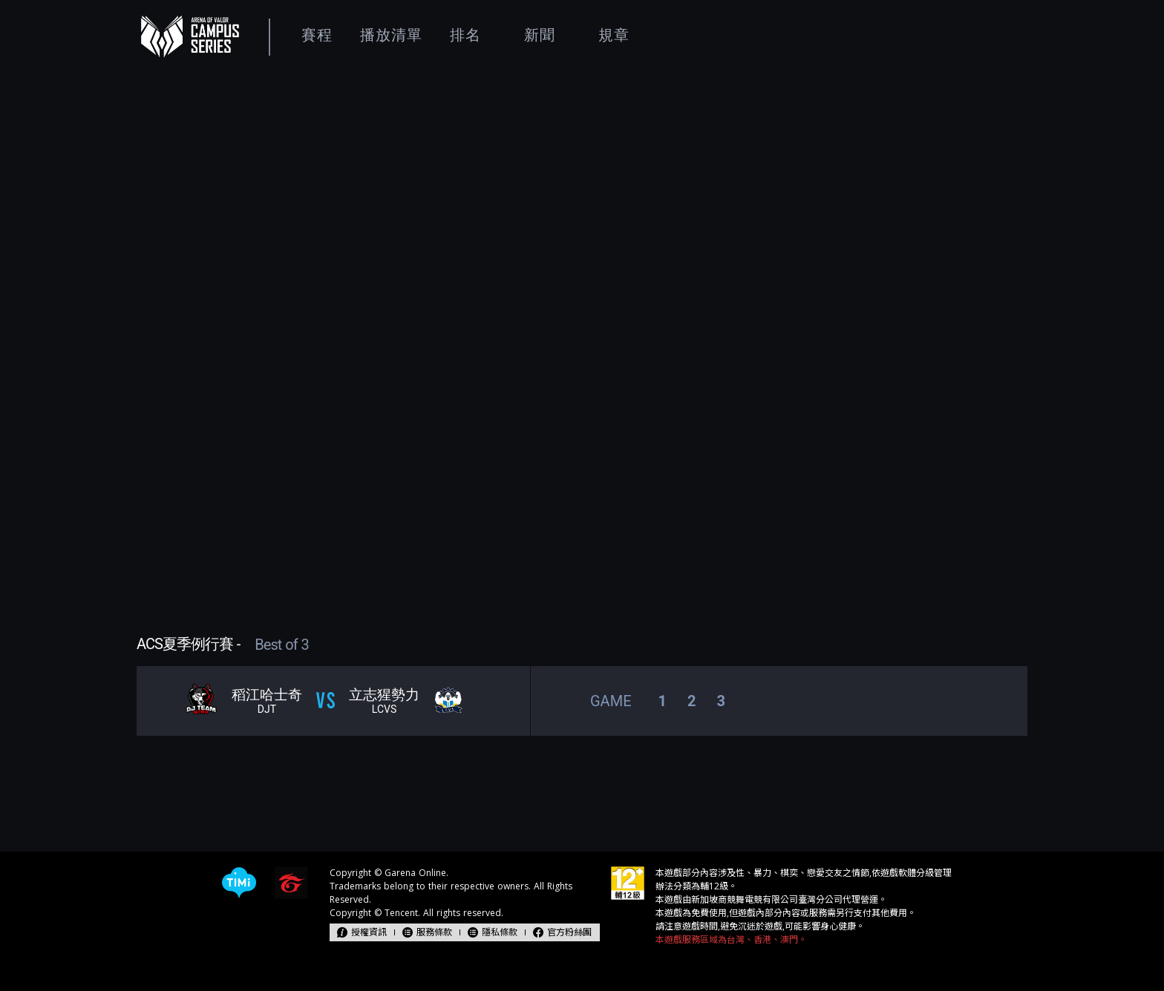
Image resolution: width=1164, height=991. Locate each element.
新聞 (539, 35)
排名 (465, 35)
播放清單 (391, 35)
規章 (614, 35)
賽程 (317, 35)
